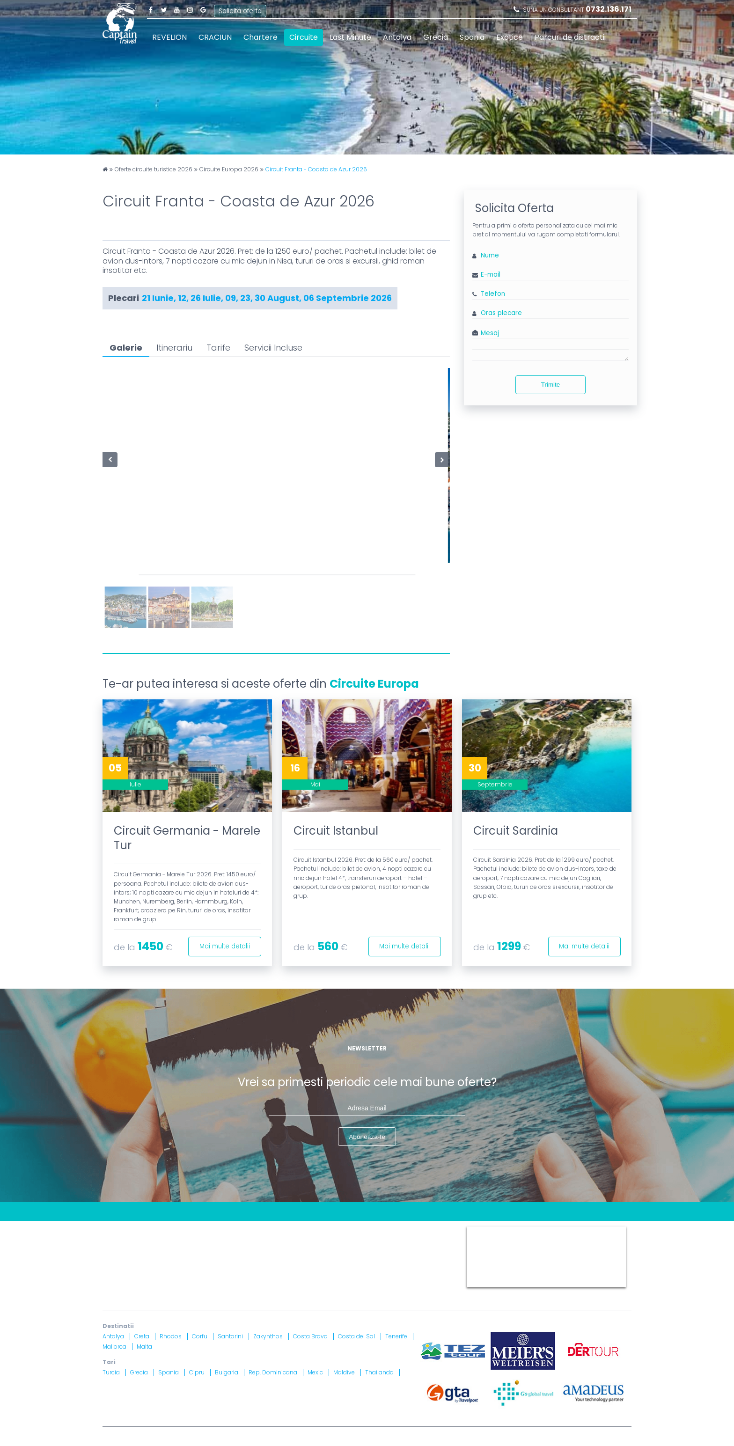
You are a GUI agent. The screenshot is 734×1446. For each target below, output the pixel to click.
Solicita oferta (241, 9)
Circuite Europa (374, 683)
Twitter (164, 9)
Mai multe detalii (221, 944)
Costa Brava (310, 1337)
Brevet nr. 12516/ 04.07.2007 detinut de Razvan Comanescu (319, 1271)
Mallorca (114, 1347)
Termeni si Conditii (352, 1231)
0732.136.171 (608, 9)
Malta (144, 1347)
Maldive (344, 1373)
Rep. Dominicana (273, 1373)
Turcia (111, 1373)
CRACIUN (215, 37)
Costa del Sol (356, 1337)
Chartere (260, 37)
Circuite (303, 37)
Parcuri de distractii (570, 37)
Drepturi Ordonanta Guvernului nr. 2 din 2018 (379, 1243)
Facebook (150, 9)
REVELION (169, 37)
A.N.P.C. (403, 1259)
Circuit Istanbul (336, 830)
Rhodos (171, 1337)
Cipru (197, 1373)
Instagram (190, 9)
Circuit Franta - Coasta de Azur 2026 (316, 169)
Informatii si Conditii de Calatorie (245, 1243)
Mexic (315, 1373)
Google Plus (203, 9)
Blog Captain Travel (173, 1231)
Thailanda (379, 1373)
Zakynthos (268, 1337)
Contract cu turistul (245, 1231)
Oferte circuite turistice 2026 (153, 169)
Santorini (230, 1337)
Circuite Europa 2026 (228, 169)
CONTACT (118, 1231)
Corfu (199, 1337)
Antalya (397, 37)
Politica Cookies (415, 1231)
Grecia (435, 37)
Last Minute (350, 37)
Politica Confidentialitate (143, 1243)
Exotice (509, 37)
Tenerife (396, 1337)
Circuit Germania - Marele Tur (187, 838)
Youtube (177, 9)
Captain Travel (487, 1231)
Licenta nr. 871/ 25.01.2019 (201, 1271)
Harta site (299, 1231)
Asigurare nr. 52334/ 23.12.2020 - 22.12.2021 (227, 1283)
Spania (472, 37)
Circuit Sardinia (515, 830)
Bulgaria (226, 1373)
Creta (141, 1337)
